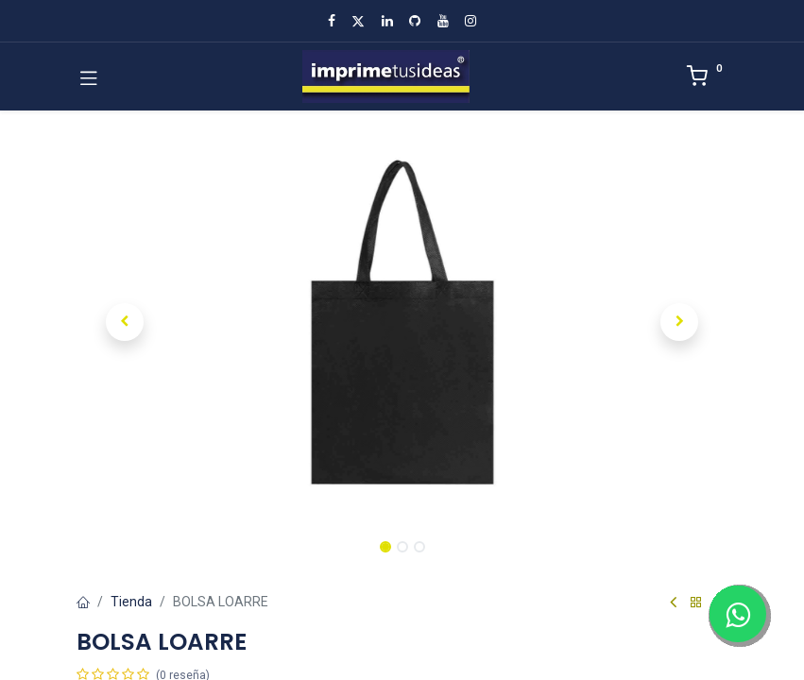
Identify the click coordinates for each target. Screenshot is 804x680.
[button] (126, 322)
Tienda (131, 601)
